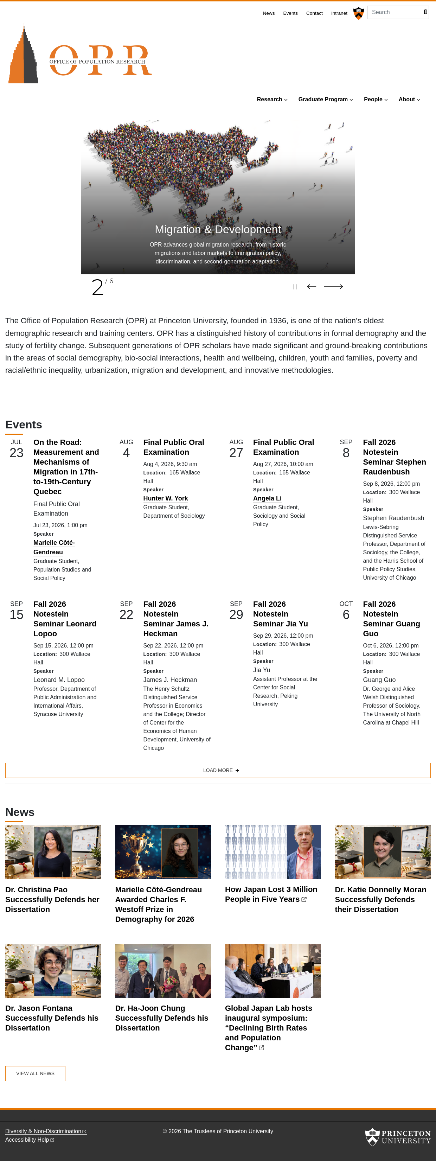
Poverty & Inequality (218, 229)
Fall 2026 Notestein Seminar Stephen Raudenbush (395, 457)
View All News (35, 1073)
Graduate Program (323, 99)
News (269, 13)
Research (269, 99)
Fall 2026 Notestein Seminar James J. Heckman (176, 619)
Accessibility (30, 1140)
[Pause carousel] (295, 286)
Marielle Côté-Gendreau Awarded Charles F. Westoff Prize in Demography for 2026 (158, 904)
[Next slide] (337, 286)
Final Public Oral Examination (174, 447)
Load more (218, 770)
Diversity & (46, 1131)
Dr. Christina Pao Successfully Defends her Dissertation (52, 899)
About (407, 99)
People (373, 99)
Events (290, 13)
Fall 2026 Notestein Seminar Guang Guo (392, 619)
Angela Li (267, 498)
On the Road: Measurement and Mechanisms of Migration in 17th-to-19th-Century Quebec (66, 467)
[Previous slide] (313, 286)
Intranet (339, 13)
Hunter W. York (165, 498)
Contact (314, 13)
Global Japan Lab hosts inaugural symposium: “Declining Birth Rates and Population (268, 1028)
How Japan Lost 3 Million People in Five (271, 894)
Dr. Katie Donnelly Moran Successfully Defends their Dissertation (381, 899)
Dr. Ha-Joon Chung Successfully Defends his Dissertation (162, 1018)
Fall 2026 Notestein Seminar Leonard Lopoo (65, 619)
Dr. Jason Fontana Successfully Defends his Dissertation (51, 1018)
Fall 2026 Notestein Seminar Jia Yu (280, 614)
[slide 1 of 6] (218, 197)
